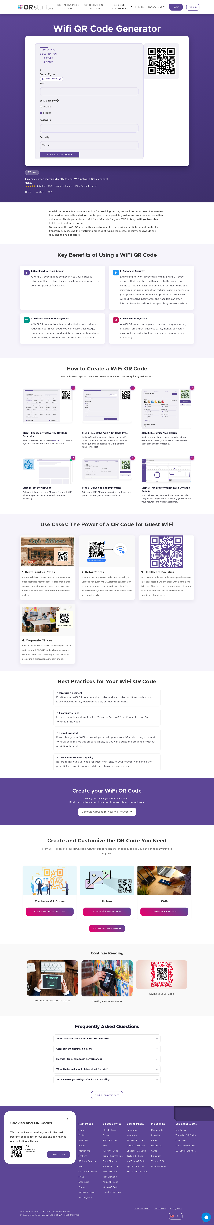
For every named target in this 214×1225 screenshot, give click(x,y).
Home (28, 192)
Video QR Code (110, 1187)
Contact (82, 1187)
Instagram (132, 1135)
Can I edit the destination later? (74, 1049)
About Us (83, 1141)
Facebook (132, 1130)
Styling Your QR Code (161, 994)
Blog (80, 1166)
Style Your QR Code (59, 154)
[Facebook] (181, 1114)
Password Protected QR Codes (52, 1000)
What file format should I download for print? (82, 1069)
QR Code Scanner (87, 1161)
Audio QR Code (110, 1182)
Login (176, 7)
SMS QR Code (110, 1172)
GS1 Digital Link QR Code (188, 1151)
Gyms (154, 1151)
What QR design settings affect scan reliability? (83, 1079)
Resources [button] (156, 7)
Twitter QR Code (135, 1141)
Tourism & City (158, 1161)
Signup (193, 7)
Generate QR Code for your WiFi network (107, 811)
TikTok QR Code (135, 1156)
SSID (42, 83)
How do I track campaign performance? (79, 1059)
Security (44, 137)
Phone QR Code (110, 1166)
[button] (57, 100)
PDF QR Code (110, 1141)
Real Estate (156, 1146)
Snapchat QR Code (136, 1151)
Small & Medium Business (188, 1146)
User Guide (83, 1182)
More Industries (158, 1166)
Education (156, 1156)
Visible (47, 107)
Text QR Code (110, 1177)
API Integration (85, 1198)
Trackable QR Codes (186, 1135)
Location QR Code (112, 1192)
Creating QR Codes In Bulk (107, 1001)
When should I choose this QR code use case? (82, 1038)
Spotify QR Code (135, 1166)
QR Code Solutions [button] (122, 7)
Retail (154, 1141)
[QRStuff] (56, 441)
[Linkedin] (206, 1114)
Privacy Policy (176, 1209)
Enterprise (180, 1141)
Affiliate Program (86, 1192)
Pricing (140, 7)
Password (45, 120)
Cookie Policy (160, 1209)
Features (82, 1156)
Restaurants (157, 1130)
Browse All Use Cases (107, 928)
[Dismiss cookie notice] (68, 1119)
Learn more (58, 1154)
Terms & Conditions (142, 1209)
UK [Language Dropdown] (174, 1216)
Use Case (39, 192)
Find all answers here (107, 1095)
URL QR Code (109, 1130)
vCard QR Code (110, 1151)
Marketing (156, 1135)
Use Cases (181, 1130)
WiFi (105, 1146)
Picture (106, 1135)
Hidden (47, 113)
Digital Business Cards (114, 1156)
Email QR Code (110, 1161)
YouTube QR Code (136, 1161)
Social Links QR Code (137, 1172)
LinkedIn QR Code (136, 1146)
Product (82, 1146)
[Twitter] (194, 1114)
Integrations (84, 1151)
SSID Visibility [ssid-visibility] (49, 100)
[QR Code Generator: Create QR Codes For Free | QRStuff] (34, 7)
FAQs (81, 1177)
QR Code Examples (88, 1172)
